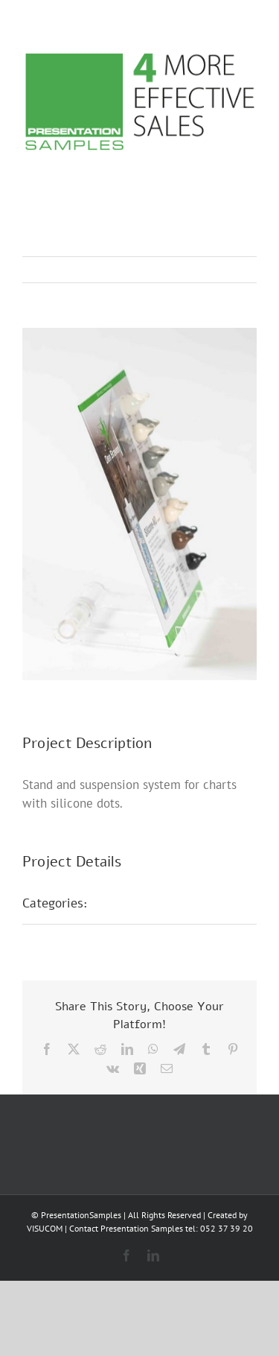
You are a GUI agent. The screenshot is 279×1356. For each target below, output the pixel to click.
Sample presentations (166, 903)
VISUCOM (44, 1228)
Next (231, 270)
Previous (180, 270)
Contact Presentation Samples (126, 1228)
